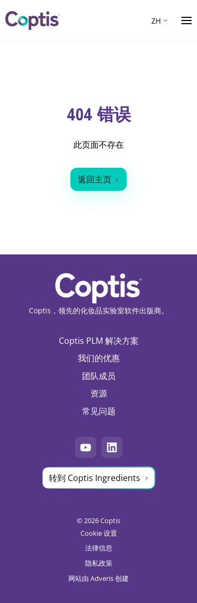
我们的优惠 (99, 358)
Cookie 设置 (98, 533)
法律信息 (98, 548)
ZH (156, 21)
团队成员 (99, 376)
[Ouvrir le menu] (186, 20)
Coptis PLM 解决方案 (99, 340)
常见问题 (99, 411)
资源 (98, 393)
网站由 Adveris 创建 (98, 578)
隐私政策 (98, 563)
